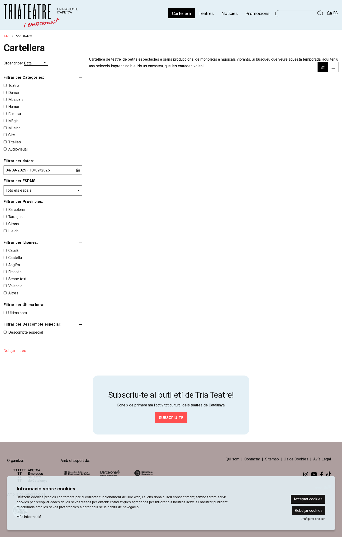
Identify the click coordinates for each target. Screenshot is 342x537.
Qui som (232, 459)
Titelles (14, 142)
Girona (13, 224)
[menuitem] (181, 13)
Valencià (15, 286)
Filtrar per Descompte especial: (32, 324)
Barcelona (16, 209)
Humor (13, 106)
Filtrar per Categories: (24, 77)
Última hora (17, 313)
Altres (13, 293)
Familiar (14, 114)
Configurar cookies (313, 518)
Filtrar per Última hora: (24, 305)
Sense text (17, 279)
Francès (15, 272)
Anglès (14, 265)
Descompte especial (25, 332)
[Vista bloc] (323, 67)
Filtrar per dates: (19, 161)
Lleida (13, 231)
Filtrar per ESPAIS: (20, 181)
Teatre (13, 85)
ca (329, 13)
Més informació (29, 517)
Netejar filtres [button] (15, 350)
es (335, 13)
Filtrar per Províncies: (23, 201)
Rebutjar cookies (309, 510)
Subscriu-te (171, 417)
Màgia (13, 121)
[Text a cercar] (299, 13)
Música (14, 128)
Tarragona (16, 217)
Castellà (15, 257)
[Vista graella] (333, 67)
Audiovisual (18, 149)
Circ (11, 135)
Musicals (16, 99)
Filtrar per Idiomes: (21, 242)
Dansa (13, 92)
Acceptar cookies (308, 499)
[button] (320, 13)
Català (13, 250)
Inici (6, 35)
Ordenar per (13, 63)
